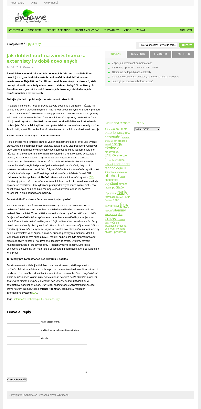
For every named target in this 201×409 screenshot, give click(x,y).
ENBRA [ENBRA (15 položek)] (110, 155)
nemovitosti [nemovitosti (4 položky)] (121, 172)
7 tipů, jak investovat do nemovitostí (132, 63)
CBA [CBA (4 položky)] (127, 133)
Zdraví (140, 30)
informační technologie (27, 299)
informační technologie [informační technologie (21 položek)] (117, 166)
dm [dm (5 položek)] (123, 137)
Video (127, 30)
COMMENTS (138, 54)
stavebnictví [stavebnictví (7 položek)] (112, 205)
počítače (49, 299)
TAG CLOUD (183, 54)
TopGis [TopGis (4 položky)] (108, 210)
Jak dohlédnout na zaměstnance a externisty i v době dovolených (46, 58)
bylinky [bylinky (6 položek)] (120, 132)
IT (42, 299)
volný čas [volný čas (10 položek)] (111, 214)
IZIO (91, 177)
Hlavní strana (17, 2)
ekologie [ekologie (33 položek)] (112, 148)
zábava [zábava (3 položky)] (121, 219)
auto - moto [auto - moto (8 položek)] (120, 129)
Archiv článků (51, 2)
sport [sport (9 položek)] (116, 199)
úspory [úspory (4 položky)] (108, 223)
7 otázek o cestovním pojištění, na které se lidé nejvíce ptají (145, 76)
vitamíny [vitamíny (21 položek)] (119, 210)
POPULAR (115, 54)
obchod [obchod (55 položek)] (112, 175)
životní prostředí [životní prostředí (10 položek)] (115, 231)
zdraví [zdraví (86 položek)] (111, 218)
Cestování (16, 30)
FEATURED (160, 54)
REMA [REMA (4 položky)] (119, 197)
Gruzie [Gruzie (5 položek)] (121, 160)
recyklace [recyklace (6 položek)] (110, 196)
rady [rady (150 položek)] (122, 192)
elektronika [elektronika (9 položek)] (112, 151)
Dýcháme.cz (26, 15)
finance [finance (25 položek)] (111, 159)
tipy (58, 299)
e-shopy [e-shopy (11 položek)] (116, 144)
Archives (186, 30)
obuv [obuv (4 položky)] (122, 176)
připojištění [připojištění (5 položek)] (111, 193)
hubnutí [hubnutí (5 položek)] (109, 164)
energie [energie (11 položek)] (122, 155)
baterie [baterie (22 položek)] (110, 133)
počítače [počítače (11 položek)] (118, 187)
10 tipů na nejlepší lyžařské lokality (131, 72)
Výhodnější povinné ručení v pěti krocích (135, 67)
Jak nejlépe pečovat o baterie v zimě (132, 81)
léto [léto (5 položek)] (107, 172)
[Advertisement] (117, 106)
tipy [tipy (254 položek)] (124, 204)
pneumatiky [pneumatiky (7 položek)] (111, 179)
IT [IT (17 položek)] (125, 168)
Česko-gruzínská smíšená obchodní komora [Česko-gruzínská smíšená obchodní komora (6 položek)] (115, 225)
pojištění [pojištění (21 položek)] (111, 183)
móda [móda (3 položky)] (112, 172)
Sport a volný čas (87, 30)
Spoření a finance (58, 30)
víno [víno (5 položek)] (120, 214)
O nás (34, 2)
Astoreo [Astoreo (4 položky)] (108, 129)
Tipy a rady (111, 30)
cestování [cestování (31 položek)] (113, 137)
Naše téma (34, 30)
